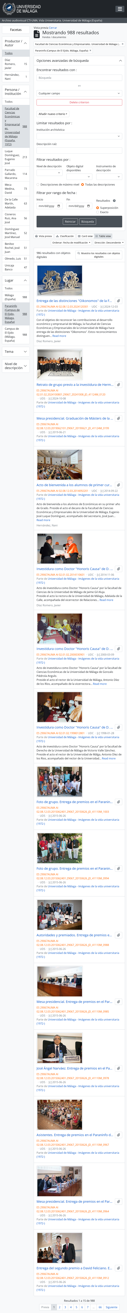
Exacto (104, 212)
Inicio (40, 199)
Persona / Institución (13, 91)
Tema (9, 351)
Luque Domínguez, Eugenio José (16, 157)
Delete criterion (79, 102)
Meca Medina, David (16, 189)
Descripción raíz (47, 144)
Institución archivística (50, 130)
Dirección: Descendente (108, 242)
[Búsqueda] (79, 78)
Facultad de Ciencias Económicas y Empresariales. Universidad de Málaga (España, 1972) (16, 126)
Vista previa (43, 236)
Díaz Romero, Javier (16, 64)
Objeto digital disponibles (74, 168)
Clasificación (65, 236)
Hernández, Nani (16, 77)
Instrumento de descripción (106, 168)
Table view (103, 236)
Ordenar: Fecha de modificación (70, 242)
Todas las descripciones (100, 184)
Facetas (16, 29)
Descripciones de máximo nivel (60, 184)
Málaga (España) (16, 297)
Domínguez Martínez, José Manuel (16, 233)
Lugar (9, 280)
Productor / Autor (13, 43)
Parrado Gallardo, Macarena (16, 174)
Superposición (109, 208)
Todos (9, 53)
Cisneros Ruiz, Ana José (16, 218)
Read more (59, 336)
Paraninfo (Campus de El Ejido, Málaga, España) (16, 314)
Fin (68, 199)
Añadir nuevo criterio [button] (52, 114)
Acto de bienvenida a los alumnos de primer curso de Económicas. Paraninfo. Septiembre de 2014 (75, 485)
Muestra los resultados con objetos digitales (99, 255)
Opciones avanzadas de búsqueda (63, 60)
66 (100, 1307)
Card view (85, 236)
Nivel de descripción (13, 366)
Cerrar (53, 28)
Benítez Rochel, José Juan (16, 248)
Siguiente (111, 1307)
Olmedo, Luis (16, 259)
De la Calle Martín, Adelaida (16, 203)
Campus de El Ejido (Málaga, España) (16, 334)
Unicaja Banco (16, 267)
